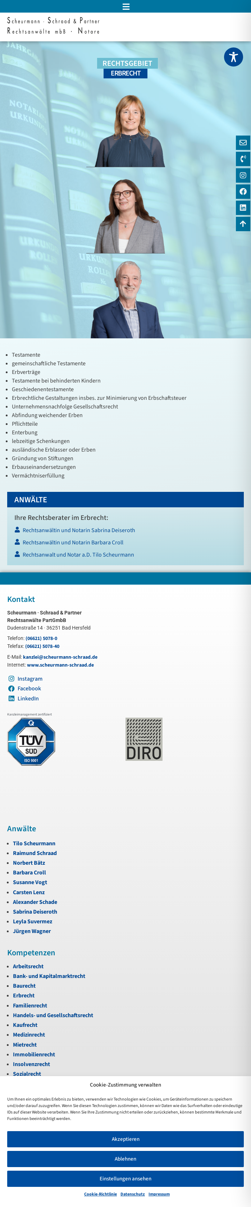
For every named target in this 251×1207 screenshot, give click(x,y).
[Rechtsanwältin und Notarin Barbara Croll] (125, 544)
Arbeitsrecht (28, 966)
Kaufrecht (25, 1025)
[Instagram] (243, 175)
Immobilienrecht (34, 1055)
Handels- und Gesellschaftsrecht (53, 1015)
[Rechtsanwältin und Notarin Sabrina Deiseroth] (125, 532)
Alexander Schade (35, 902)
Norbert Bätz (29, 863)
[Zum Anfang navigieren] (243, 224)
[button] (125, 6)
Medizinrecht (29, 1035)
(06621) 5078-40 (42, 646)
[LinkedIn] (243, 208)
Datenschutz (132, 1194)
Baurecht (24, 986)
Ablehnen (125, 1159)
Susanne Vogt (30, 882)
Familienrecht (30, 1006)
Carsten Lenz (29, 892)
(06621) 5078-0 (41, 638)
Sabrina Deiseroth (35, 912)
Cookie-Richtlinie (100, 1194)
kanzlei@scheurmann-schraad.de (60, 657)
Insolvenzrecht (31, 1064)
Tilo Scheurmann (34, 843)
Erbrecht (24, 996)
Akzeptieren (126, 1139)
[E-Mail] (243, 143)
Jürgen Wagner (32, 931)
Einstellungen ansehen (125, 1179)
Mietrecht (25, 1045)
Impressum (159, 1194)
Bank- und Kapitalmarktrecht (49, 976)
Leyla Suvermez (32, 921)
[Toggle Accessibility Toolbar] (233, 57)
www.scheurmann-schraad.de (60, 665)
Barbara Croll (29, 873)
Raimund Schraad (35, 853)
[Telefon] (243, 159)
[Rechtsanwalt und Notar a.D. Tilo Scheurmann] (125, 556)
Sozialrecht (27, 1074)
